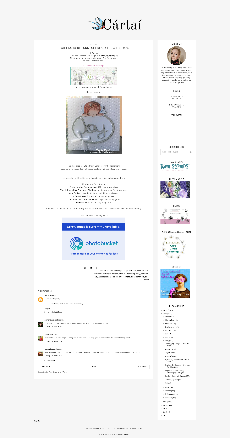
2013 (165, 412)
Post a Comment (48, 361)
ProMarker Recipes (177, 97)
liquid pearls (104, 277)
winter (146, 279)
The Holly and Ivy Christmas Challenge (79, 190)
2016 (165, 405)
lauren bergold (50, 349)
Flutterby (168, 383)
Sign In (37, 421)
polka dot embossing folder (122, 277)
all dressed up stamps (113, 270)
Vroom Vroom (171, 356)
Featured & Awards (176, 106)
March (168, 391)
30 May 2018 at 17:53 (53, 356)
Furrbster (48, 295)
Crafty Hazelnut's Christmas (83, 187)
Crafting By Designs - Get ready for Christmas (178, 366)
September (170, 327)
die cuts (122, 273)
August (168, 330)
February (169, 394)
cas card (133, 270)
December (170, 317)
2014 (165, 409)
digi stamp (131, 273)
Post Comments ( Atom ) (58, 372)
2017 (165, 402)
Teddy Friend (170, 349)
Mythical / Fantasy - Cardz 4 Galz (177, 360)
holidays (145, 273)
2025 (165, 310)
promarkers (139, 277)
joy (96, 277)
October (169, 323)
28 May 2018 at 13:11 (53, 312)
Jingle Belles (74, 193)
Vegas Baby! (170, 352)
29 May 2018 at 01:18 (53, 341)
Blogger (143, 428)
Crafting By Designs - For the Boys (177, 344)
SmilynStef (49, 334)
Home (94, 367)
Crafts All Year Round (88, 199)
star (147, 277)
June (167, 337)
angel (126, 270)
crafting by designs (111, 273)
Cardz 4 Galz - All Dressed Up (177, 376)
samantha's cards (51, 320)
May (167, 341)
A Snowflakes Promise (84, 196)
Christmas (73, 199)
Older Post (143, 367)
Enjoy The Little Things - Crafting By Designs (175, 371)
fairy (138, 273)
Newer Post (45, 367)
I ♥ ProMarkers (83, 202)
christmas (98, 273)
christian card (143, 270)
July (167, 334)
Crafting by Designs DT (175, 379)
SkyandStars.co (124, 435)
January (168, 397)
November (170, 320)
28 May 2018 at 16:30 (53, 326)
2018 (165, 314)
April (167, 387)
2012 (165, 415)
